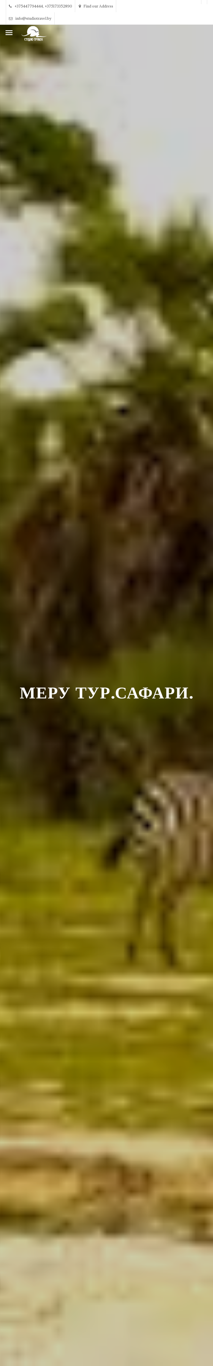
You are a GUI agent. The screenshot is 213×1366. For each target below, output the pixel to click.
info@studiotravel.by (30, 18)
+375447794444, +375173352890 (40, 6)
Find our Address (96, 6)
